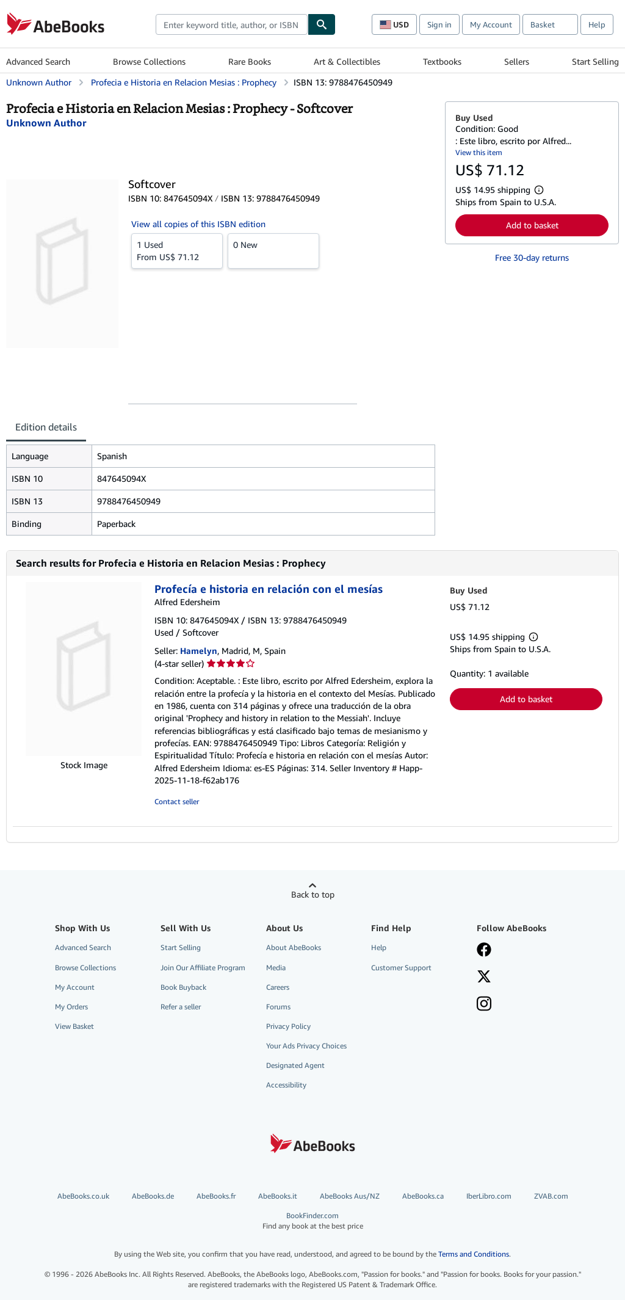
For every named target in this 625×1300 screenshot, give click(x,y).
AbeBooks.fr (216, 1195)
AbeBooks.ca (423, 1195)
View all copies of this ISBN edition (198, 224)
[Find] (321, 24)
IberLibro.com (488, 1195)
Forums (278, 1006)
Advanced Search (38, 61)
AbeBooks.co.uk (83, 1195)
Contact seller (176, 801)
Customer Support (401, 967)
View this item (478, 152)
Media (276, 967)
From (177, 250)
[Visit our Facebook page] (484, 950)
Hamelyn (198, 650)
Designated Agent (295, 1065)
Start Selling (595, 61)
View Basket (74, 1026)
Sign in (439, 24)
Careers (277, 987)
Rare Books (249, 61)
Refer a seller (181, 1006)
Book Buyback (183, 987)
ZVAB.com (551, 1195)
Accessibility (286, 1084)
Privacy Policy (288, 1026)
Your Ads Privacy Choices (306, 1045)
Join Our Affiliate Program (203, 967)
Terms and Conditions (473, 1253)
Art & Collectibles (347, 61)
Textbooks (442, 61)
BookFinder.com (312, 1221)
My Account (491, 24)
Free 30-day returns (532, 257)
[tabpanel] (220, 490)
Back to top (312, 894)
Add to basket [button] (532, 225)
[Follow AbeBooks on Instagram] (484, 1005)
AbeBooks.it (277, 1195)
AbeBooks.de (153, 1195)
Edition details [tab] (46, 427)
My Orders (71, 1006)
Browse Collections (149, 61)
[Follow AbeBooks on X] (484, 977)
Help (596, 24)
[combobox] (232, 24)
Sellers (516, 61)
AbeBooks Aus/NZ (350, 1195)
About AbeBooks (293, 947)
